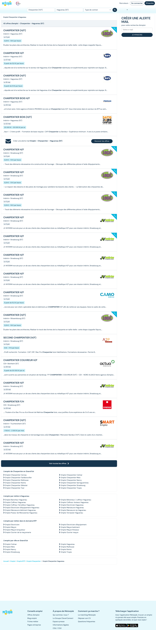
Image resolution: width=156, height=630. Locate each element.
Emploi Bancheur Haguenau (16, 500)
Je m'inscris (137, 35)
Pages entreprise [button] (34, 625)
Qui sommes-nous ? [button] (61, 615)
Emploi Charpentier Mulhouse (16, 480)
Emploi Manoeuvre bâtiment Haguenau (20, 510)
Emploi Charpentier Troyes (71, 488)
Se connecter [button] (137, 3)
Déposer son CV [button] (84, 618)
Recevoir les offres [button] (102, 141)
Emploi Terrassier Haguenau (72, 513)
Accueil (6, 561)
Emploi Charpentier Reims (15, 483)
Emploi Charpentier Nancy (71, 480)
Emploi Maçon (10, 527)
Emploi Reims (66, 549)
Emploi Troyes (66, 552)
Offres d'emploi (33, 615)
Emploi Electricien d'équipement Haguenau (22, 507)
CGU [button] (54, 628)
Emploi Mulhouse (67, 547)
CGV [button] (60, 628)
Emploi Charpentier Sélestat (16, 485)
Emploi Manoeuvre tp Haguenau (73, 510)
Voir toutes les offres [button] (59, 463)
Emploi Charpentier (34, 561)
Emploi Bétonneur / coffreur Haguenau (76, 500)
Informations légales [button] (61, 625)
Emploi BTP (21, 561)
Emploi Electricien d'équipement (73, 524)
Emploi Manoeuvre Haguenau (72, 507)
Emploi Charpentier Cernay (16, 475)
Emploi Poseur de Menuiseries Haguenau (21, 513)
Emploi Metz (10, 547)
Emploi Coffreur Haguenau (15, 502)
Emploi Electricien (12, 524)
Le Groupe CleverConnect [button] (63, 618)
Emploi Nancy (10, 549)
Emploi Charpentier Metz (70, 477)
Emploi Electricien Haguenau (72, 505)
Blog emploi (32, 618)
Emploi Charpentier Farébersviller (18, 477)
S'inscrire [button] (150, 3)
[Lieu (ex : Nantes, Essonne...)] (69, 10)
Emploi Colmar (11, 544)
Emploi (12, 561)
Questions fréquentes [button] (86, 621)
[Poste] (41, 10)
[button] (8, 612)
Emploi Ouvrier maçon (69, 532)
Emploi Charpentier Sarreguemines (75, 483)
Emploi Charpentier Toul (14, 488)
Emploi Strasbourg (12, 552)
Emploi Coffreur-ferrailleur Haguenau (20, 505)
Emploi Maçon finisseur (70, 530)
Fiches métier (32, 621)
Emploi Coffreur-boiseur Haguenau (75, 502)
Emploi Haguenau (68, 544)
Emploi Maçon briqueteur (15, 530)
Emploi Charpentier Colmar (71, 475)
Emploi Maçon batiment (70, 527)
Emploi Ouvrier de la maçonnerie (18, 532)
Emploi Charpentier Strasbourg (73, 485)
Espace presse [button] (58, 621)
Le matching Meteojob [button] (87, 615)
